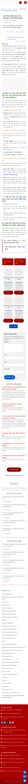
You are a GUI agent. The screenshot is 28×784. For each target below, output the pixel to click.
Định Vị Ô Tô (5, 602)
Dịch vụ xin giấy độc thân (9, 638)
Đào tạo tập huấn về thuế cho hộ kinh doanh (12, 598)
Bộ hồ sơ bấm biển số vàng (9, 617)
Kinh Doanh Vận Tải (7, 668)
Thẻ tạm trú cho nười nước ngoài (11, 692)
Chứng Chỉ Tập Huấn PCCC (9, 629)
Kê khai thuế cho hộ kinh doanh (10, 662)
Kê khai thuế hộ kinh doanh (9, 665)
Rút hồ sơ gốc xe (6, 683)
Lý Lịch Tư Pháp (6, 671)
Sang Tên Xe (5, 686)
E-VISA (4, 641)
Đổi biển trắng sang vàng (9, 611)
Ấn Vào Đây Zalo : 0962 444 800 (20, 261)
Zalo (24, 776)
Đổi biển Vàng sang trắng (9, 614)
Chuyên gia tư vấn (8, 292)
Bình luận (6, 342)
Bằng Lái (4, 620)
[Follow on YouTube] (13, 722)
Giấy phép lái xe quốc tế (8, 653)
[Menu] (20, 2)
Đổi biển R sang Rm (7, 608)
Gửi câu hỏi (14, 469)
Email (5, 362)
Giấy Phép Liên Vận (7, 656)
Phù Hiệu (15, 9)
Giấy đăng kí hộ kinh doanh (9, 644)
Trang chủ (3, 9)
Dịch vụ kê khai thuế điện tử (9, 635)
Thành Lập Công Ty (7, 689)
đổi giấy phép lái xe (7, 594)
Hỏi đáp (10, 9)
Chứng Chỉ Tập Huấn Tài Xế (9, 632)
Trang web (6, 369)
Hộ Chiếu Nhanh (6, 659)
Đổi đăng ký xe (6, 605)
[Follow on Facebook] (2, 722)
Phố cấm (4, 677)
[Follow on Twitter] (10, 722)
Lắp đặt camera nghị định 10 (10, 674)
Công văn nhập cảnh (7, 623)
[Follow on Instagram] (5, 722)
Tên (5, 354)
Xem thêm (13, 326)
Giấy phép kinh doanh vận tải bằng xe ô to (13, 647)
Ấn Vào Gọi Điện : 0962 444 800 (8, 261)
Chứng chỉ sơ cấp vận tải (9, 626)
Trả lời (4, 257)
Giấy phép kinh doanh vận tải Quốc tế (12, 650)
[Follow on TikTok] (7, 722)
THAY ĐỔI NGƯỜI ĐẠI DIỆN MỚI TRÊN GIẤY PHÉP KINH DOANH (13, 696)
